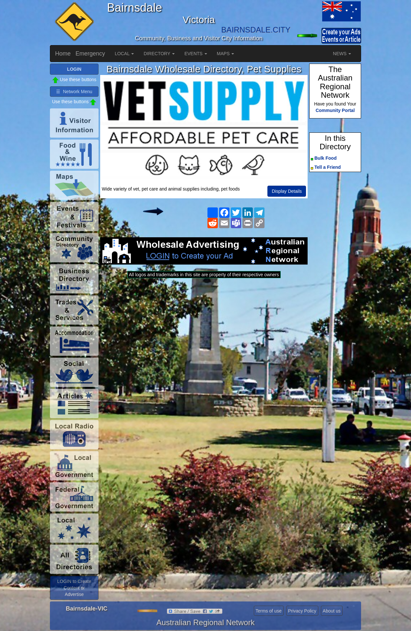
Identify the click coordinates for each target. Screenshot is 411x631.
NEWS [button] (342, 53)
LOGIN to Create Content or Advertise (74, 588)
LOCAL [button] (124, 53)
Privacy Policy (302, 610)
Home (63, 53)
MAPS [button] (225, 53)
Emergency (90, 53)
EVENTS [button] (195, 53)
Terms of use (269, 610)
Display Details (287, 191)
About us (332, 610)
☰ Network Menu (74, 91)
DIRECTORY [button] (159, 53)
